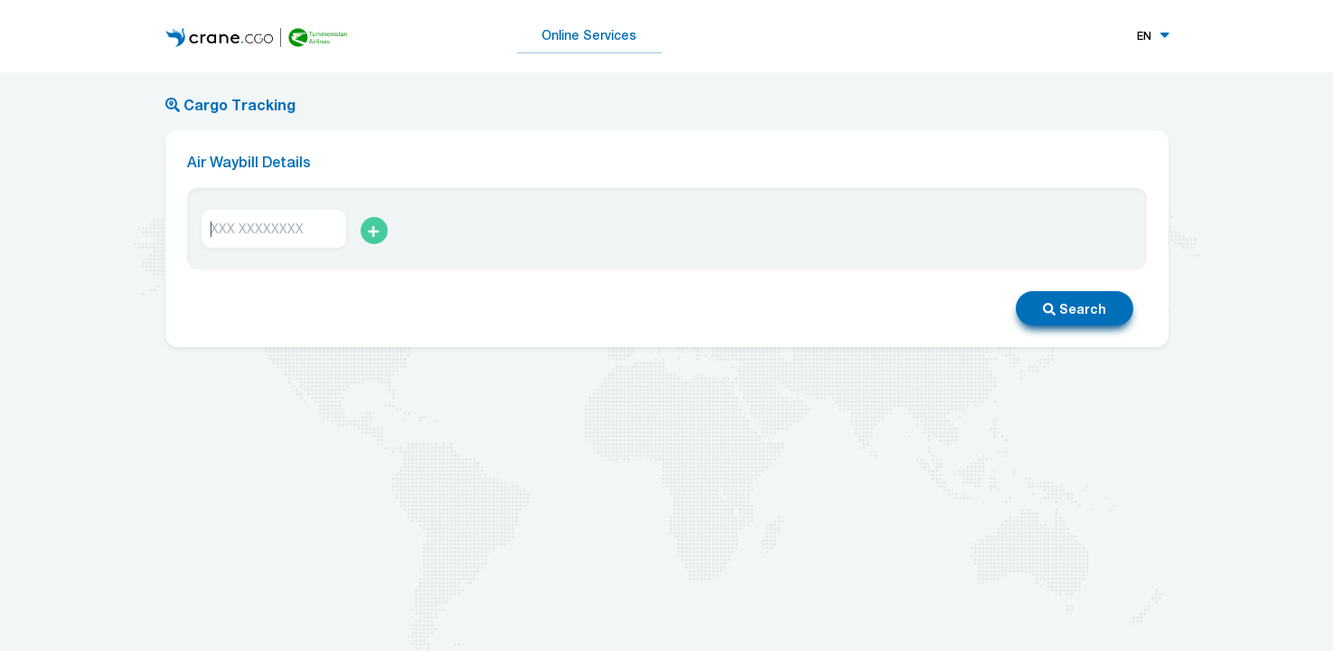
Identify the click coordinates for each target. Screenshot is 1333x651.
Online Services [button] (588, 35)
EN (1144, 36)
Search (1074, 308)
